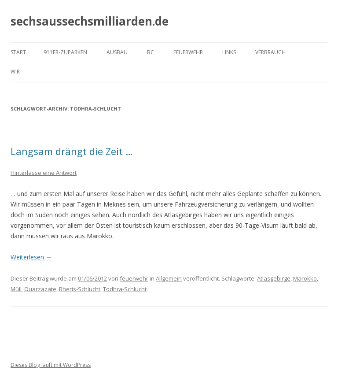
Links (229, 52)
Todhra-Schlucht (125, 289)
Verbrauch (270, 52)
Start (18, 52)
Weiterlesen (31, 257)
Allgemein (169, 278)
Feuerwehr (188, 52)
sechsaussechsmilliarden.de (90, 21)
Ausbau (117, 52)
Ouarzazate (40, 289)
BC (150, 52)
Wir (15, 71)
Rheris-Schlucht (79, 289)
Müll (16, 289)
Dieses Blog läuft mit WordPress (51, 365)
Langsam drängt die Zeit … (72, 151)
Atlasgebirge (273, 278)
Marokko (305, 278)
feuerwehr (134, 278)
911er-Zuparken (65, 52)
